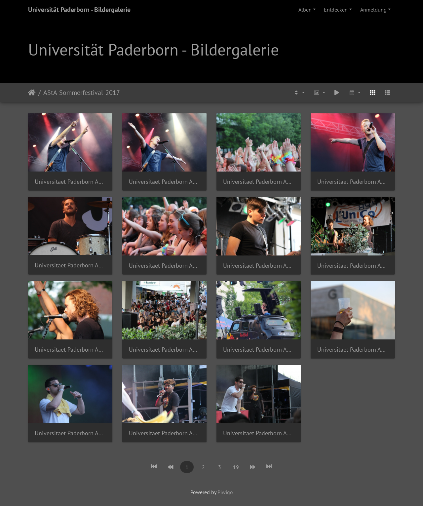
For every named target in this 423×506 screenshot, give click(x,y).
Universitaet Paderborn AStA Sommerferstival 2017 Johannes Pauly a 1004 (164, 181)
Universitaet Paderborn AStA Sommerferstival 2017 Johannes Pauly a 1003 (70, 181)
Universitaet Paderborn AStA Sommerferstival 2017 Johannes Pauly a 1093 (352, 349)
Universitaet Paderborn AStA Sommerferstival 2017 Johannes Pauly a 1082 (352, 265)
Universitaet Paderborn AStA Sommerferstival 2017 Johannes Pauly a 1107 (164, 433)
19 (236, 467)
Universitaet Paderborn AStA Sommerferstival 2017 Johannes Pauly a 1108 (258, 433)
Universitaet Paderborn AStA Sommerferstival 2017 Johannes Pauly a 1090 (164, 349)
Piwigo (225, 492)
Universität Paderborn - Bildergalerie (79, 9)
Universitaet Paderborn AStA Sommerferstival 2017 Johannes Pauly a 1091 (258, 349)
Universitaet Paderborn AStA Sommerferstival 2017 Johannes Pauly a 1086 (70, 349)
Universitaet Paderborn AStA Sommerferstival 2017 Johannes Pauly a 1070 (164, 265)
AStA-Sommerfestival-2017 (81, 92)
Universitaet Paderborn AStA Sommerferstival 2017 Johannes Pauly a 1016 (70, 265)
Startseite (32, 92)
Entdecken (336, 9)
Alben (305, 9)
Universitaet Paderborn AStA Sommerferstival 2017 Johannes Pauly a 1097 (70, 433)
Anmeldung (373, 9)
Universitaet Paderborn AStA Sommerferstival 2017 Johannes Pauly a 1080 (258, 265)
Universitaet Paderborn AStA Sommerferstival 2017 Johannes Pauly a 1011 (258, 181)
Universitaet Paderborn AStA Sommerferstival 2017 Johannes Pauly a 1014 (352, 181)
